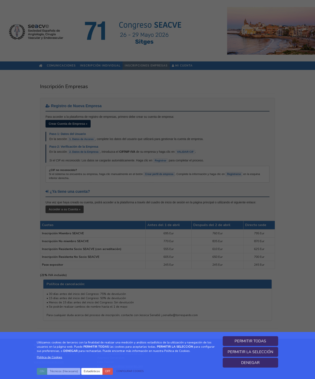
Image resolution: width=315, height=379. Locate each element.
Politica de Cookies (49, 357)
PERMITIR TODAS (250, 341)
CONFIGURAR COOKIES (130, 371)
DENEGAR (250, 362)
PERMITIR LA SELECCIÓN (250, 351)
